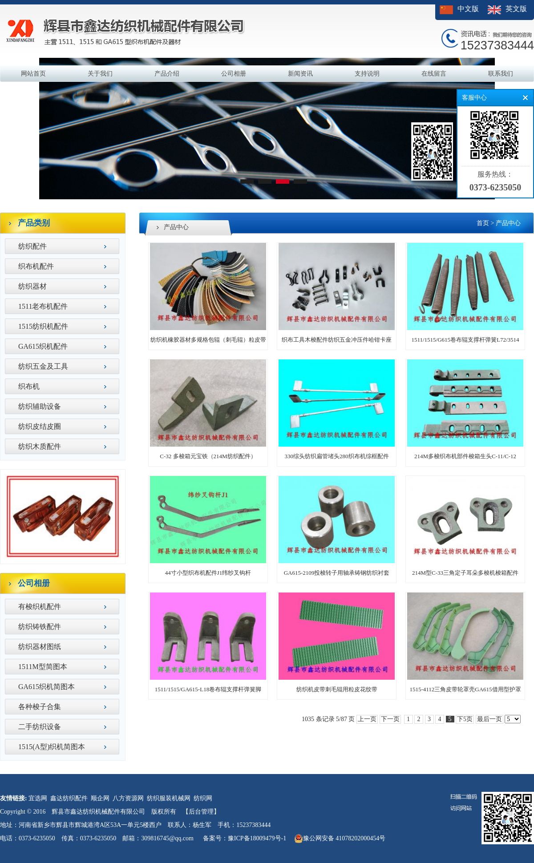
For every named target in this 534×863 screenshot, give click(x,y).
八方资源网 (128, 798)
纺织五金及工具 (43, 366)
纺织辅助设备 (39, 406)
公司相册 (233, 73)
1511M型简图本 (42, 666)
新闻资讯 (300, 73)
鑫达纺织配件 (69, 798)
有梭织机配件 (39, 606)
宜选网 (37, 798)
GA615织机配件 (43, 346)
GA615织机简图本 (46, 686)
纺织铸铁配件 (39, 626)
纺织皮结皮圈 (39, 426)
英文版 (516, 8)
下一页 (390, 719)
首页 (483, 223)
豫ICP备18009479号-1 (257, 838)
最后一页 (489, 719)
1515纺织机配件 (43, 326)
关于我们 (100, 73)
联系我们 (500, 73)
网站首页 (33, 73)
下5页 (465, 719)
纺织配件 (32, 246)
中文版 (468, 8)
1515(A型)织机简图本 (51, 746)
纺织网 (203, 798)
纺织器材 (32, 286)
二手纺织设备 (39, 726)
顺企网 (100, 798)
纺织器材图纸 (39, 646)
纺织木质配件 (39, 446)
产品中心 (508, 223)
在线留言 (433, 73)
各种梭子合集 (39, 706)
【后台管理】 (201, 811)
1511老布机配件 (43, 306)
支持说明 (367, 73)
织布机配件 (36, 266)
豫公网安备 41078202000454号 (340, 838)
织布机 (29, 386)
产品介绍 (166, 73)
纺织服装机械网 (168, 798)
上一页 (367, 719)
